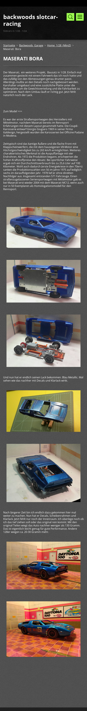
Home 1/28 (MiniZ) (59, 45)
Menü (80, 17)
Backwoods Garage (31, 45)
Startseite (9, 45)
